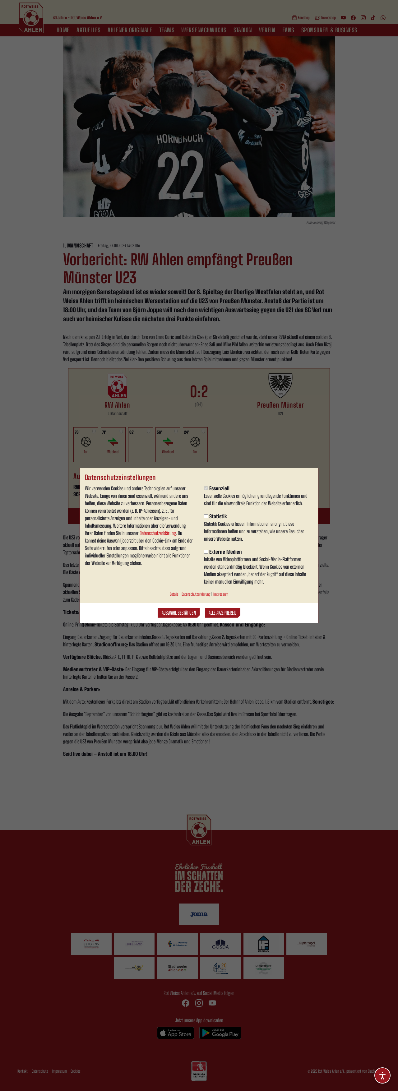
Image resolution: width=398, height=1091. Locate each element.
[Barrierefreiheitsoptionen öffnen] (382, 1075)
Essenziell (216, 488)
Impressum (220, 594)
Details (174, 594)
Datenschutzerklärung (158, 533)
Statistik (215, 516)
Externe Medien (223, 552)
